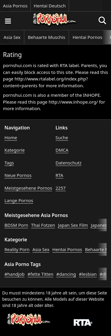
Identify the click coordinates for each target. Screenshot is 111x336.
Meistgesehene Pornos (28, 188)
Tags (9, 163)
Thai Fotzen (43, 225)
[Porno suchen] (7, 21)
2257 (61, 188)
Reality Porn (17, 249)
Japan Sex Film (73, 225)
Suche (62, 137)
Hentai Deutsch (50, 6)
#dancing (66, 274)
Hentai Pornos (87, 37)
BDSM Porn (16, 225)
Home (10, 137)
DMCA (62, 150)
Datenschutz (69, 163)
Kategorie (14, 150)
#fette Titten (40, 274)
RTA (59, 175)
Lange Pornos (18, 200)
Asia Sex (12, 37)
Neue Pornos (17, 175)
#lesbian (88, 274)
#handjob (14, 274)
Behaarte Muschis (46, 37)
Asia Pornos (15, 6)
